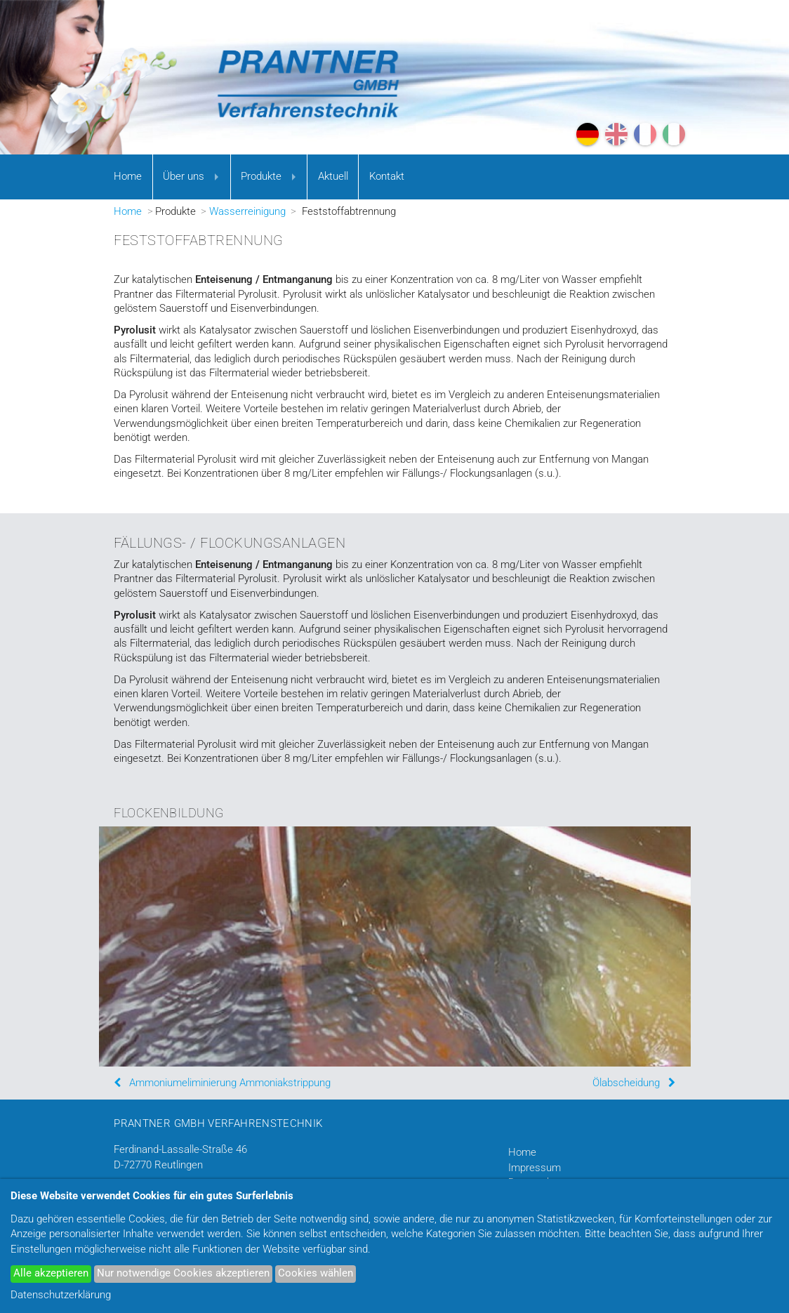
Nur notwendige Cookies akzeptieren (183, 1273)
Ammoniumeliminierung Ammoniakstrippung (230, 1083)
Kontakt (386, 177)
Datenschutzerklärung (61, 1295)
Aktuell (333, 177)
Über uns (183, 177)
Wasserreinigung (247, 212)
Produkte (261, 177)
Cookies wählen (315, 1273)
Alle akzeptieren (50, 1273)
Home (128, 177)
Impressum (534, 1168)
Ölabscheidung (626, 1083)
